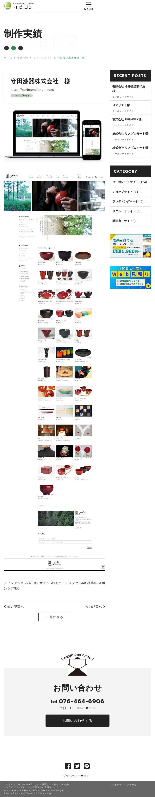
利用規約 (37, 787)
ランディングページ (125, 201)
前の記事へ (14, 606)
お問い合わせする (77, 721)
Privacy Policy (12, 793)
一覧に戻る (54, 617)
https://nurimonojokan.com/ (32, 89)
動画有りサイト (122, 220)
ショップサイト (21, 95)
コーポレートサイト (125, 182)
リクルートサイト (124, 211)
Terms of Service (35, 793)
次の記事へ (95, 606)
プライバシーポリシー (77, 775)
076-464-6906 (77, 701)
